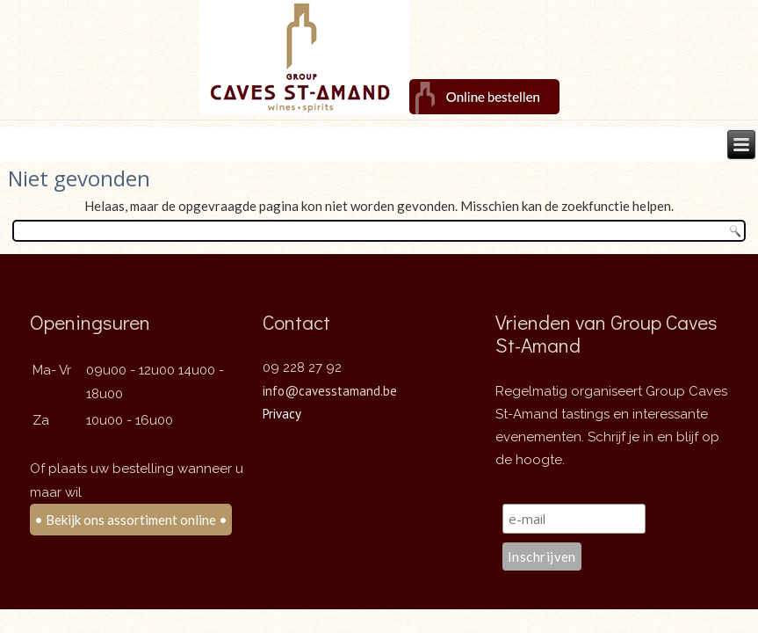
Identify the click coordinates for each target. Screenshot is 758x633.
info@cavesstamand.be (330, 390)
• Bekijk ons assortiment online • (130, 520)
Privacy (282, 413)
